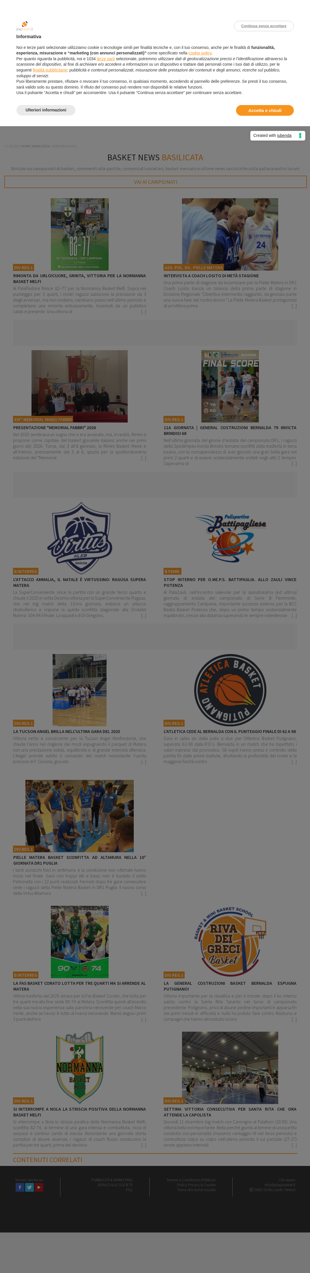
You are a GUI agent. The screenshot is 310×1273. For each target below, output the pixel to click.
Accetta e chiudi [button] (264, 110)
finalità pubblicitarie (50, 70)
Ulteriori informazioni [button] (46, 110)
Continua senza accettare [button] (264, 26)
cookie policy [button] (199, 53)
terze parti (106, 58)
